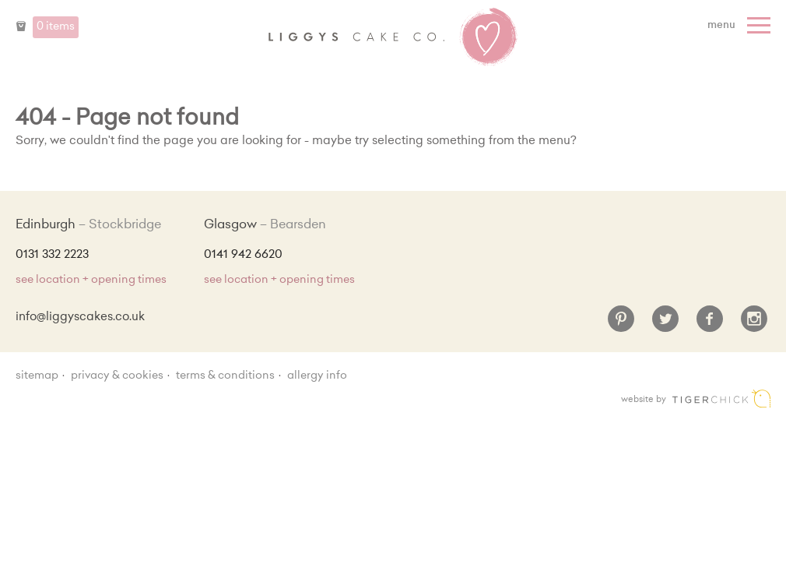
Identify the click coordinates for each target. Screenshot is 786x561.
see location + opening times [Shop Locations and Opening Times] (91, 280)
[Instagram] (754, 324)
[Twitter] (665, 324)
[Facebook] (710, 324)
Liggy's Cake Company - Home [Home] (393, 37)
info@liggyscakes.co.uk (80, 317)
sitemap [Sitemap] (37, 376)
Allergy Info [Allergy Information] (317, 376)
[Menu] (740, 26)
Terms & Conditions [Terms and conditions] (225, 376)
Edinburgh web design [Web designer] (721, 399)
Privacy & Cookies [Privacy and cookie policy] (117, 376)
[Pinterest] (621, 324)
